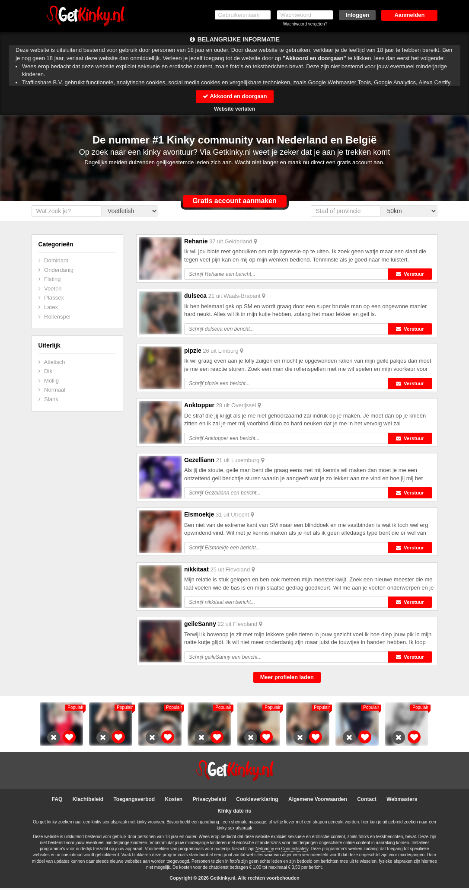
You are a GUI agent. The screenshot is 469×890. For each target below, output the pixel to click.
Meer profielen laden (287, 679)
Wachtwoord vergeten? (305, 24)
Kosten (174, 801)
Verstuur (411, 274)
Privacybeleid (209, 801)
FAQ (57, 801)
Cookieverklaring (257, 801)
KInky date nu (234, 813)
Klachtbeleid (88, 801)
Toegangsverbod (134, 801)
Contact (366, 801)
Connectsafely (295, 851)
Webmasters (401, 801)
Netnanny (264, 851)
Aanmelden (409, 15)
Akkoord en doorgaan (234, 96)
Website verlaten (234, 109)
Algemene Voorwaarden (317, 801)
